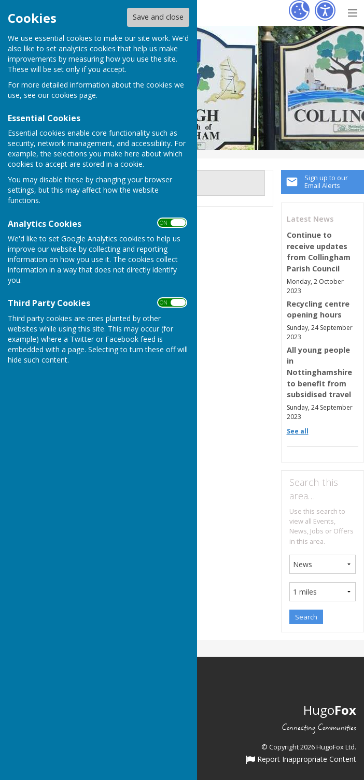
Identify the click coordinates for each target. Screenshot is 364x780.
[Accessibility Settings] (325, 10)
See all (298, 431)
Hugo (329, 709)
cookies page (73, 95)
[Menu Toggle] (352, 11)
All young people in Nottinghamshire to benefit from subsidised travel (319, 372)
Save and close (158, 17)
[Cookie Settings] (299, 10)
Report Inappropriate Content (301, 760)
